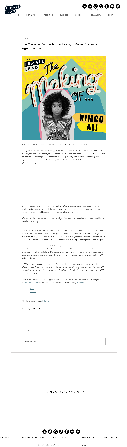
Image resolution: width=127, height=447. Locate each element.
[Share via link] (39, 308)
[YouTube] (112, 6)
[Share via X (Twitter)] (28, 308)
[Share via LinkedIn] (34, 308)
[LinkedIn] (84, 6)
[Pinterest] (118, 6)
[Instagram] (90, 6)
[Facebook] (106, 6)
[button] (114, 20)
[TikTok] (95, 6)
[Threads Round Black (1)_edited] (101, 6)
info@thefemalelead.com (53, 445)
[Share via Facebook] (23, 308)
